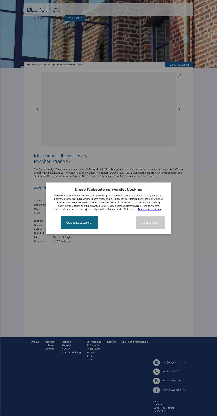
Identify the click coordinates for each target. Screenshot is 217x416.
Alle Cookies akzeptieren (79, 222)
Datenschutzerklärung (150, 209)
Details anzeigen (150, 222)
